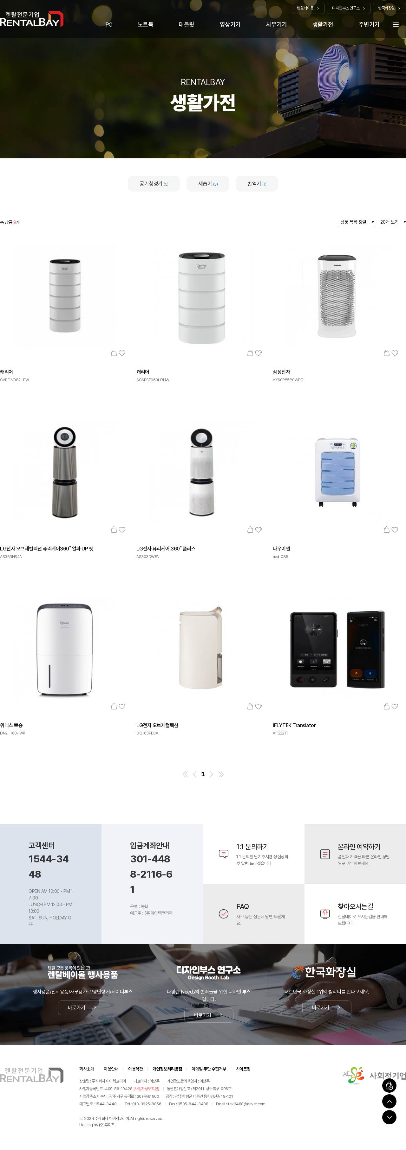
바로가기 (82, 1008)
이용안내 (111, 1068)
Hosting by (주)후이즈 (97, 1124)
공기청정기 (154, 184)
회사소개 (86, 1068)
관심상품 (122, 353)
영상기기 (230, 24)
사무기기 (276, 24)
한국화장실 (389, 8)
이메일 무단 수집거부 (209, 1068)
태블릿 (186, 24)
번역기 (256, 184)
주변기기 (369, 24)
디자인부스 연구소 (349, 8)
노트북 (146, 24)
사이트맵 (243, 1068)
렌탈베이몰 (308, 8)
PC (108, 24)
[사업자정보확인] (146, 1088)
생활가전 (322, 24)
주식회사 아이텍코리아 (112, 1118)
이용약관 (135, 1068)
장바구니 (113, 353)
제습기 (208, 184)
